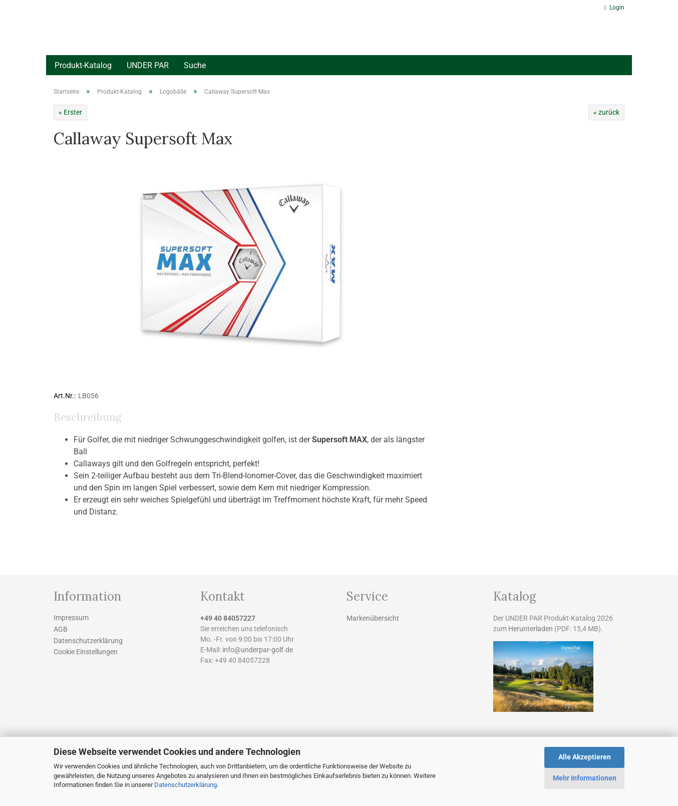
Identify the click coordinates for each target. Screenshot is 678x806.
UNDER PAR (148, 65)
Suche (195, 65)
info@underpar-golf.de (257, 650)
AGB (61, 629)
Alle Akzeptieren (584, 757)
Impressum (71, 618)
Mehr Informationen (584, 778)
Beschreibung (87, 417)
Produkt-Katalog (83, 65)
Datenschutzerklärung (185, 784)
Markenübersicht (373, 618)
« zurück (606, 112)
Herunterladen (530, 629)
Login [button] (614, 7)
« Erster (70, 112)
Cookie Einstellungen (86, 652)
